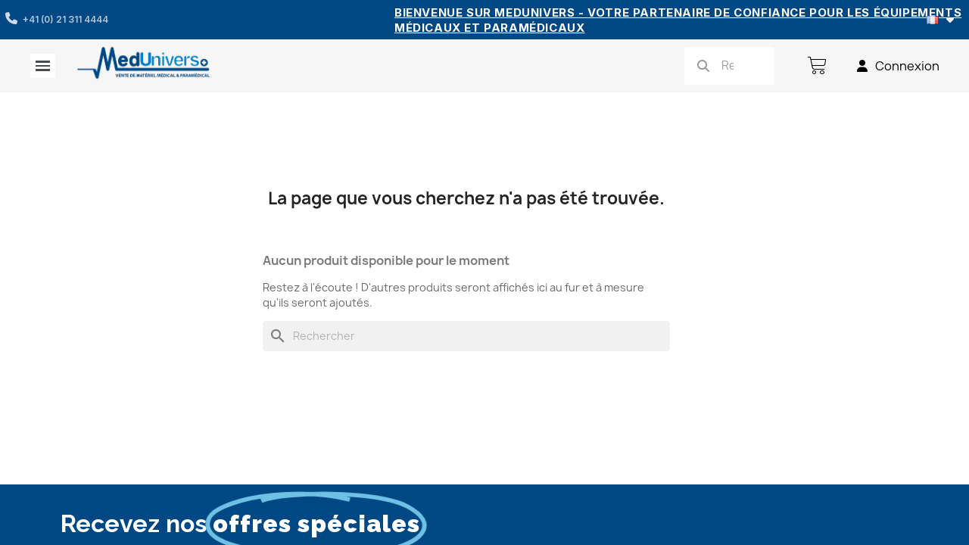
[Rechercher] (466, 336)
